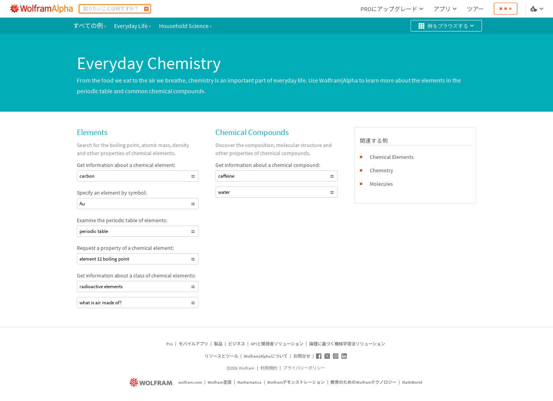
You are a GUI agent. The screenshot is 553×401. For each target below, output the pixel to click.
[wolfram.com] (152, 382)
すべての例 (89, 25)
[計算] (146, 9)
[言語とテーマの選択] (537, 9)
